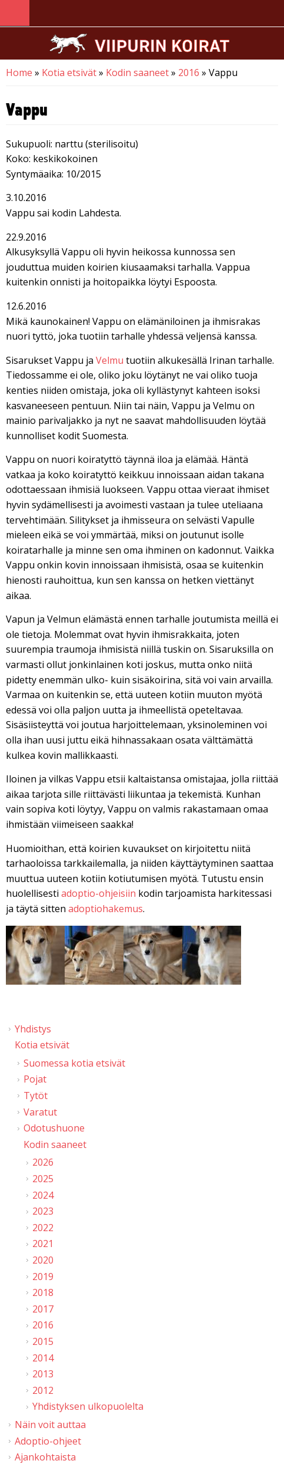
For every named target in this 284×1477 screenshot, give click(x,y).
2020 (43, 1260)
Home (19, 72)
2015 (43, 1341)
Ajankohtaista (45, 1456)
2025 (43, 1178)
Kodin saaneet (137, 72)
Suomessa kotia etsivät (74, 1063)
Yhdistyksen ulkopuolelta (87, 1406)
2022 (43, 1227)
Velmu (109, 360)
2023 (43, 1211)
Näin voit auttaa (50, 1424)
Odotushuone (54, 1127)
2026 (43, 1162)
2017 (43, 1308)
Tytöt (36, 1095)
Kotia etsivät (69, 72)
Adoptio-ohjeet (48, 1441)
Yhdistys (33, 1028)
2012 (43, 1390)
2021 (43, 1243)
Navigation (14, 13)
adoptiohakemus (105, 908)
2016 (188, 72)
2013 (43, 1373)
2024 (43, 1195)
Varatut (40, 1112)
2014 (43, 1357)
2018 (43, 1292)
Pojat (35, 1079)
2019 (43, 1276)
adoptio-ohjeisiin (98, 893)
